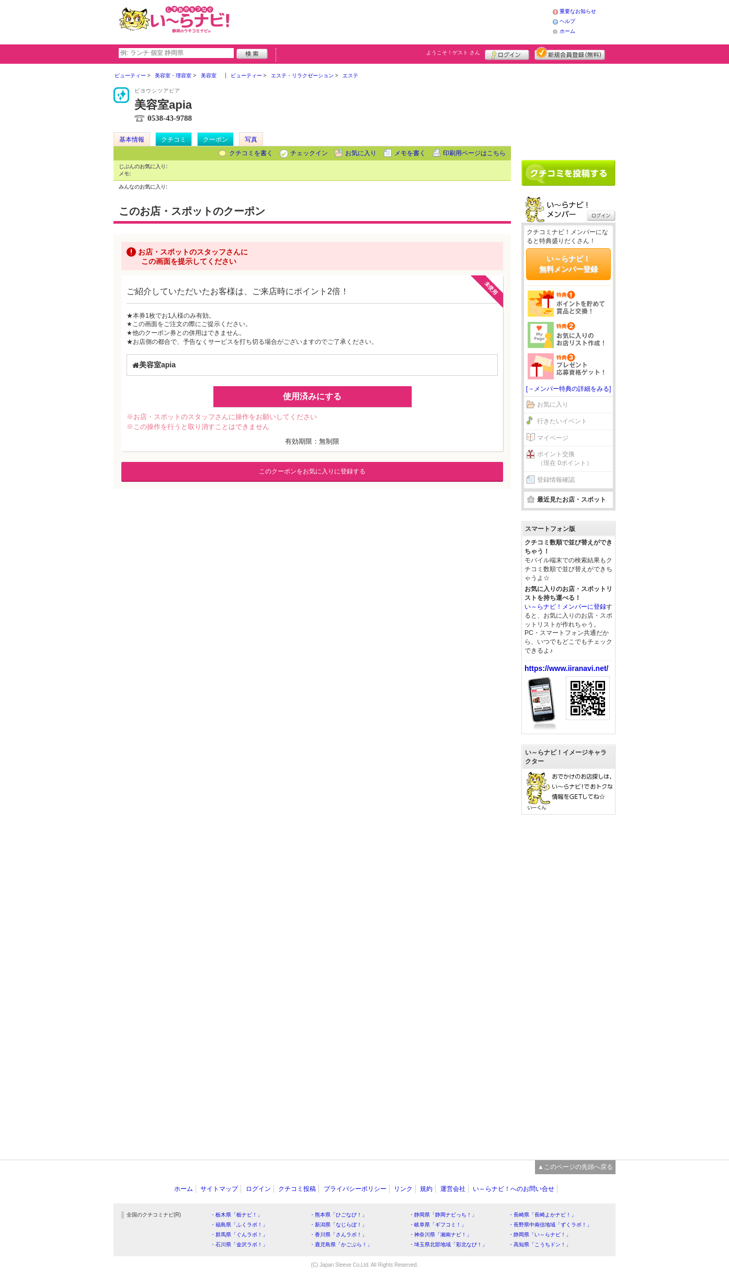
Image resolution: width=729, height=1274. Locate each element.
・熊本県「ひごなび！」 (338, 1215)
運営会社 (452, 1188)
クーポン (215, 139)
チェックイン (309, 153)
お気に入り (361, 153)
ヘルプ (567, 21)
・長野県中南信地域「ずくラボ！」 (550, 1224)
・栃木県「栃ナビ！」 (236, 1215)
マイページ (552, 438)
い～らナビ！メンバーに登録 (565, 606)
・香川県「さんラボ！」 (338, 1234)
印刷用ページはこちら (474, 153)
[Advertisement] (392, 21)
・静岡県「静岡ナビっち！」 (443, 1215)
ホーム (567, 31)
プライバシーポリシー (355, 1188)
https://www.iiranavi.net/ (567, 668)
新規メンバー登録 (569, 53)
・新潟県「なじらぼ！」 (338, 1224)
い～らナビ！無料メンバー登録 (568, 263)
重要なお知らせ (578, 11)
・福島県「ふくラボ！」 (239, 1224)
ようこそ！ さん (453, 52)
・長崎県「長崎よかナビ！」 (542, 1215)
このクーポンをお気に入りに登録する (312, 471)
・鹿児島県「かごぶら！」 (341, 1244)
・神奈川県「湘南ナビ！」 (440, 1234)
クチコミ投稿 (297, 1188)
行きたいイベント (562, 421)
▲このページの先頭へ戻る (575, 1167)
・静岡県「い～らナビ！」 (539, 1234)
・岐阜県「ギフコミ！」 (437, 1224)
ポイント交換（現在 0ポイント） (565, 458)
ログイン (507, 53)
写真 (251, 139)
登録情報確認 (556, 479)
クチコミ (173, 139)
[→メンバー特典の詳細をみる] (568, 388)
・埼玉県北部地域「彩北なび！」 (448, 1244)
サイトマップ (219, 1188)
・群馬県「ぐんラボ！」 (239, 1234)
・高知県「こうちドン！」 (539, 1244)
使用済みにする (312, 396)
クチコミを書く (251, 153)
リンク (403, 1188)
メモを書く (410, 153)
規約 (426, 1188)
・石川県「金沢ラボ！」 (239, 1244)
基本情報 (131, 139)
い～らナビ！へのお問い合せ (513, 1188)
